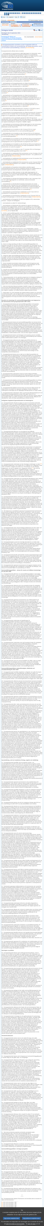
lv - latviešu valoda (26, 13)
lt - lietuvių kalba (28, 13)
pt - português (37, 13)
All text (23, 17)
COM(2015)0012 (9, 164)
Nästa (16, 17)
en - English (17, 13)
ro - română (38, 13)
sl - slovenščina (5, 14)
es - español (6, 13)
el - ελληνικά (15, 13)
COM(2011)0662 (16, 156)
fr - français (19, 13)
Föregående (10, 17)
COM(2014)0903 (22, 159)
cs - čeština (8, 13)
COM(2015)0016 (36, 197)
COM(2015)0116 (24, 193)
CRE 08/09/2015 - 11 (16, 26)
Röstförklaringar (26, 26)
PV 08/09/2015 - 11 (15, 25)
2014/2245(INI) (10, 20)
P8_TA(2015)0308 (38, 25)
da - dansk (10, 13)
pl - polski (35, 13)
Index (4, 17)
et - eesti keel (13, 13)
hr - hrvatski (22, 13)
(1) (2, 1202)
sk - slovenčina (40, 13)
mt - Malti (31, 13)
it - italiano (24, 13)
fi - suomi (6, 14)
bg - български (5, 13)
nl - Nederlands (33, 13)
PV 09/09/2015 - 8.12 (27, 25)
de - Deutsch (12, 13)
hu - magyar (29, 13)
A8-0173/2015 (5, 25)
